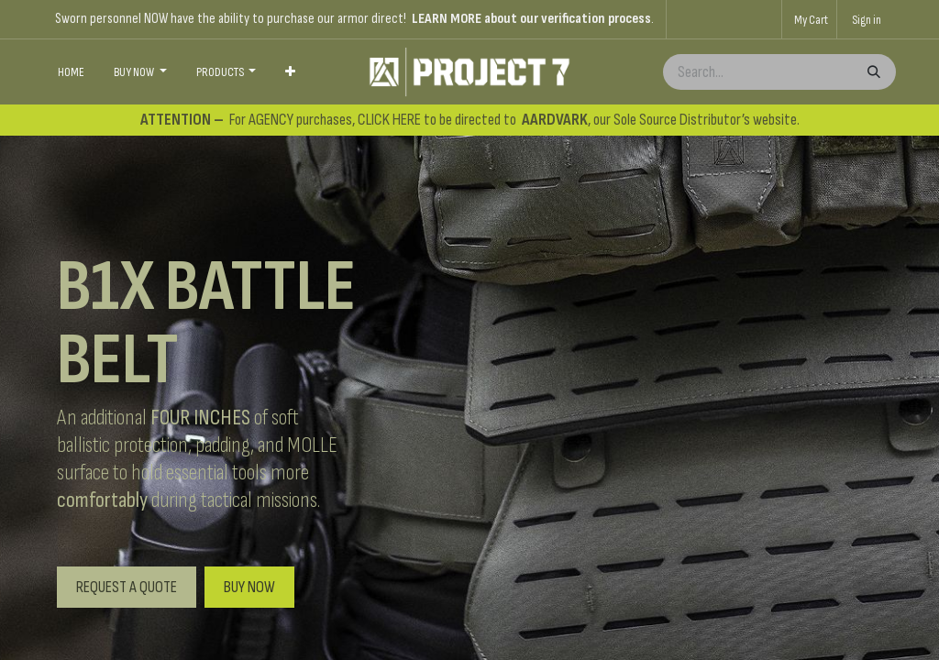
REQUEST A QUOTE (126, 587)
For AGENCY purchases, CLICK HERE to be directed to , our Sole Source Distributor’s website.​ (470, 119)
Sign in (866, 20)
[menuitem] (71, 72)
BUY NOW (249, 587)
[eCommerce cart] (809, 19)
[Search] (872, 72)
